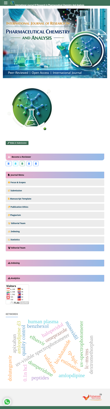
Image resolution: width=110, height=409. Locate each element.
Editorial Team (18, 223)
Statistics (15, 239)
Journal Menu (17, 175)
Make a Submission (17, 143)
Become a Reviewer (21, 156)
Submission (16, 190)
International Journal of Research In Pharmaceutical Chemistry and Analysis (49, 5)
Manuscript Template (20, 198)
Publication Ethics (19, 207)
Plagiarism (15, 215)
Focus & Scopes (18, 182)
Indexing (15, 231)
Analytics (15, 278)
